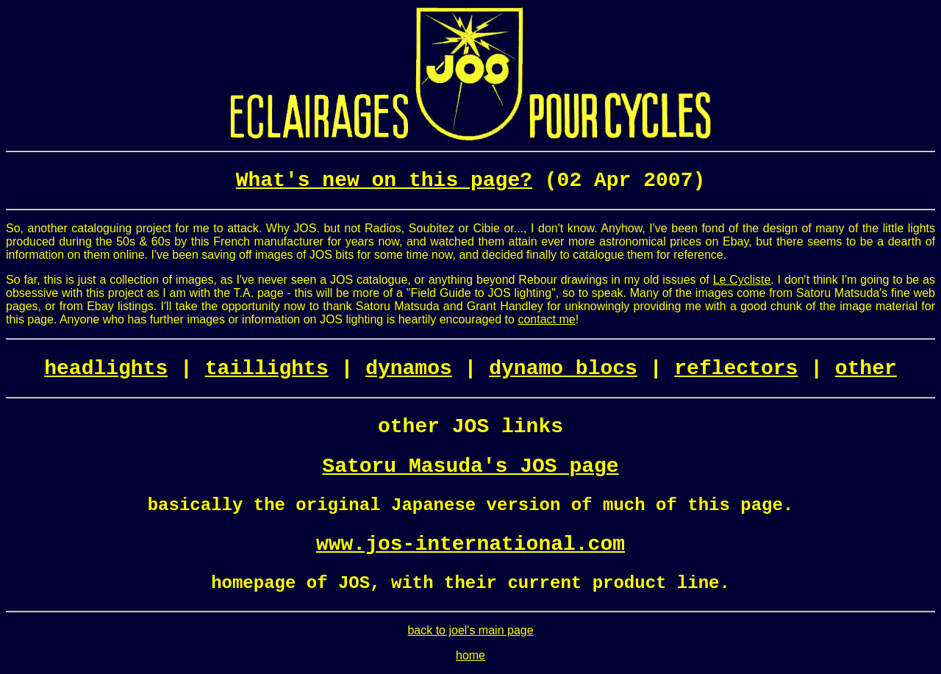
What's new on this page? (384, 180)
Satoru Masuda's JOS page (470, 466)
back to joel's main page (470, 630)
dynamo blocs (563, 368)
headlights (106, 368)
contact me (546, 319)
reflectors (736, 368)
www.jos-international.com (470, 544)
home (470, 655)
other (866, 368)
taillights (267, 368)
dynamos (408, 368)
